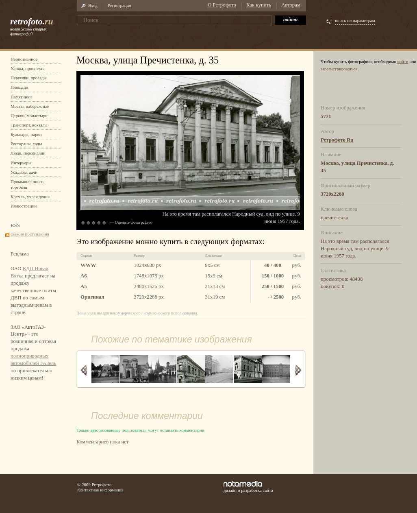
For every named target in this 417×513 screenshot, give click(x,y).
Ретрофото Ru (337, 140)
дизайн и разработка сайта (248, 487)
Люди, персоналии (28, 153)
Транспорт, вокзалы (29, 124)
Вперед (298, 370)
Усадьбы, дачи (24, 172)
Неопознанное (24, 59)
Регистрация (119, 5)
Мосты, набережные (30, 106)
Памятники (21, 96)
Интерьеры (21, 162)
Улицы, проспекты (28, 68)
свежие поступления (30, 233)
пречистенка (334, 217)
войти (402, 61)
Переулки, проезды (28, 77)
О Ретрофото (222, 5)
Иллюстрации (24, 205)
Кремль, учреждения (30, 196)
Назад (83, 370)
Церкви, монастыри (29, 115)
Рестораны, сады (26, 143)
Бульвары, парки (26, 134)
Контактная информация (100, 489)
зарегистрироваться (339, 68)
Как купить (258, 5)
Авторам (290, 5)
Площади (19, 87)
